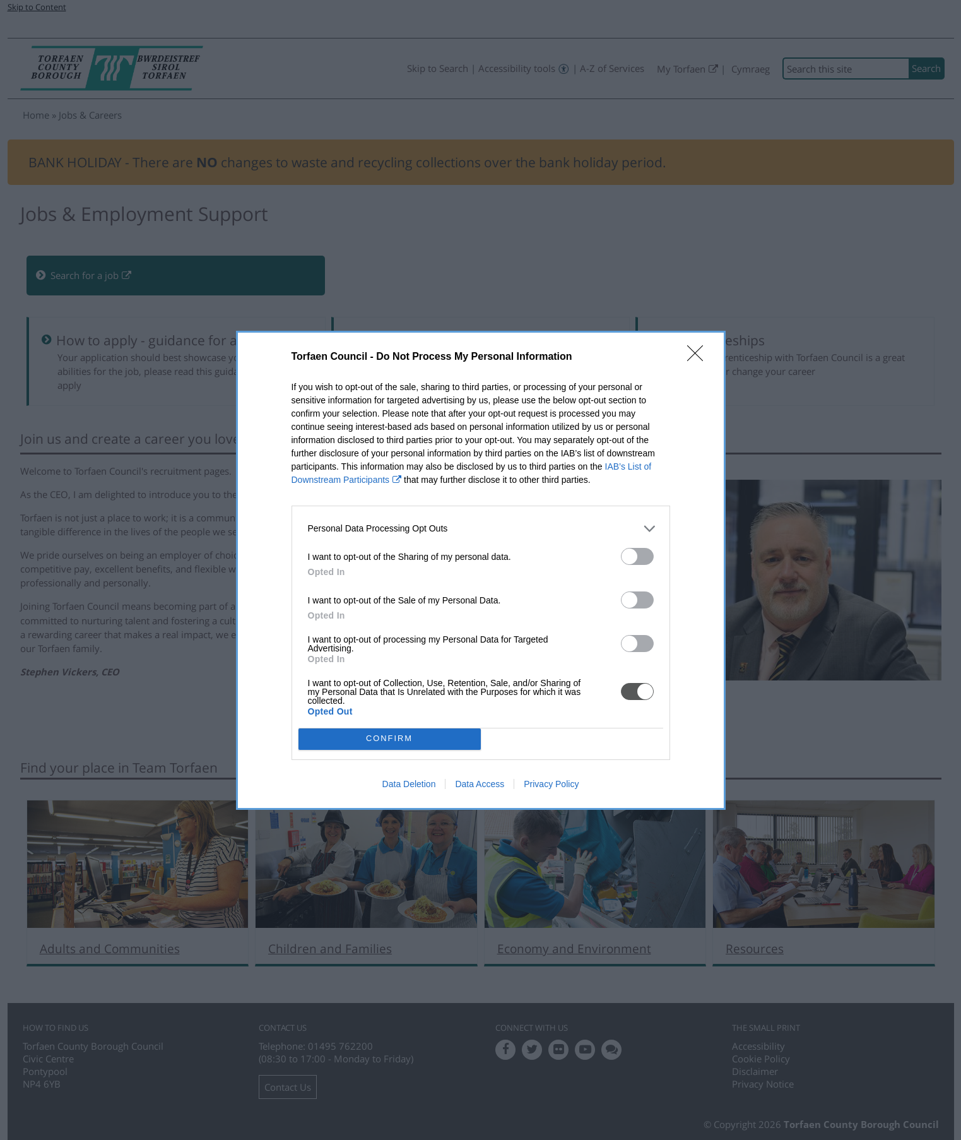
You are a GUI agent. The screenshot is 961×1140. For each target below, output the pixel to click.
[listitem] (481, 528)
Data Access (479, 784)
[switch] (637, 556)
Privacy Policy (551, 784)
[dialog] (481, 570)
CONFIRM (389, 739)
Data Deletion (409, 784)
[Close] (699, 357)
